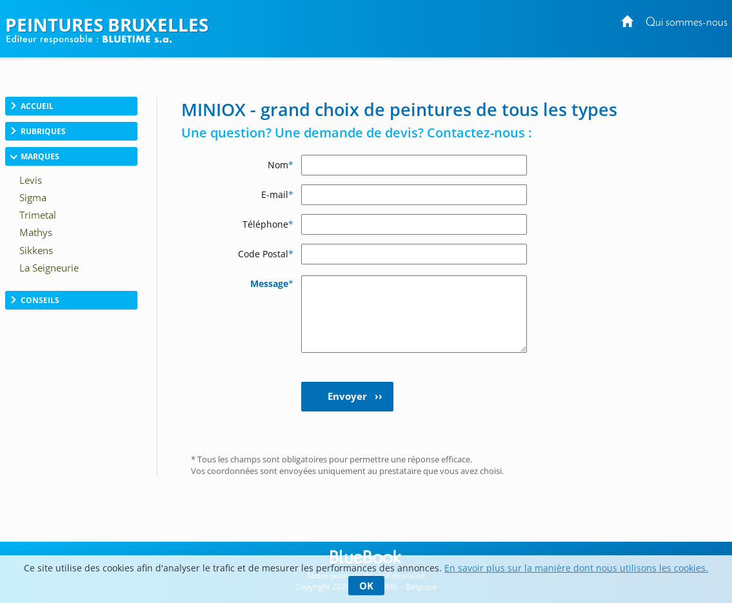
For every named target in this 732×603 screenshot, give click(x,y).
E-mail (277, 194)
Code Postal (265, 254)
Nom (280, 165)
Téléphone (267, 224)
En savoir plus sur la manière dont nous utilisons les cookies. (576, 568)
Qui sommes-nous (686, 23)
